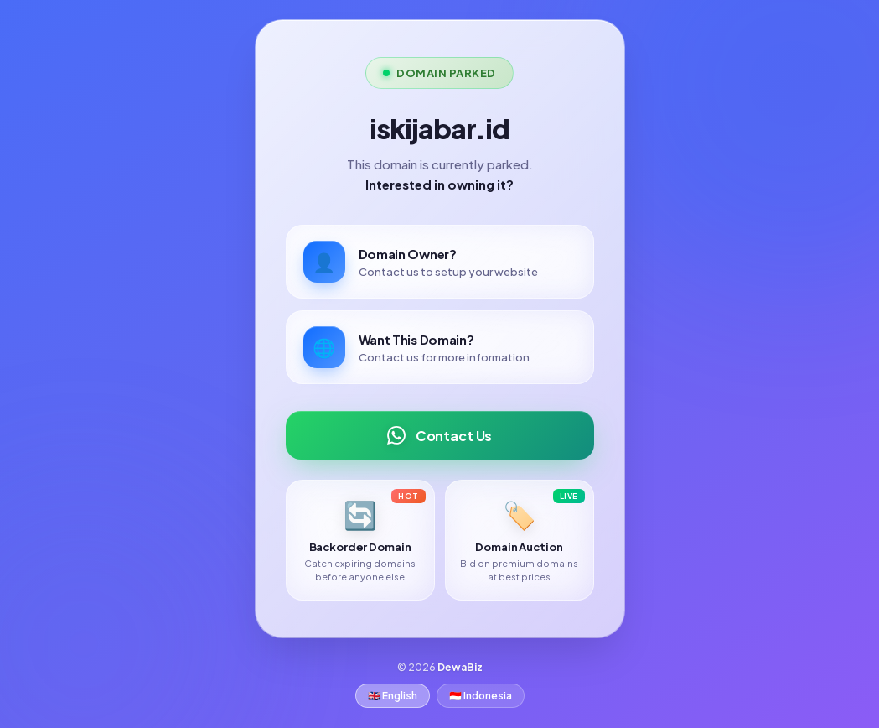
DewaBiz (460, 667)
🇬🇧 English (392, 695)
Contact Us (439, 435)
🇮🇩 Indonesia (480, 695)
